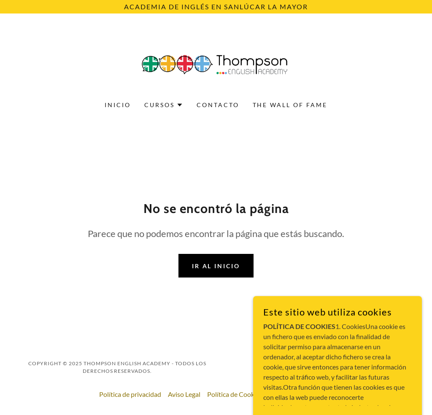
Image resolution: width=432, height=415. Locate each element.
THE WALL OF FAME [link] (290, 104)
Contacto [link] (218, 104)
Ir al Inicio (216, 265)
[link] (216, 63)
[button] (163, 105)
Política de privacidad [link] (130, 394)
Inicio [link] (118, 104)
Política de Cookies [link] (234, 394)
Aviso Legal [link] (184, 394)
